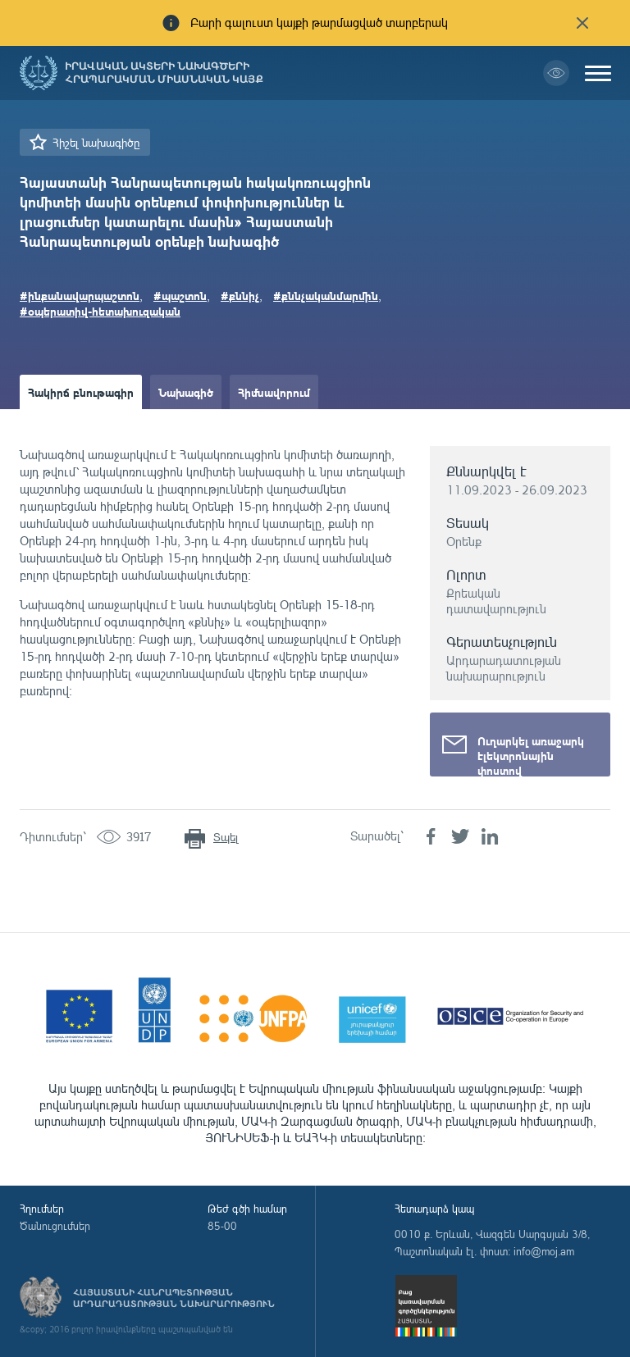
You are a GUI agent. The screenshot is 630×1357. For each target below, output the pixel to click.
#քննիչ (240, 295)
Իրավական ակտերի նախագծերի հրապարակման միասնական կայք (164, 73)
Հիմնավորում (274, 392)
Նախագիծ (185, 392)
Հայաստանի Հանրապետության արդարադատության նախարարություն (174, 1297)
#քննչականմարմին (325, 295)
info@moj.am (544, 1251)
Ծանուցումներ (55, 1225)
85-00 (222, 1225)
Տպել (226, 837)
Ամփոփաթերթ (67, 426)
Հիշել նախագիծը (95, 142)
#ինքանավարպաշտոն (79, 295)
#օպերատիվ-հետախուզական (100, 310)
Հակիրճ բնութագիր (81, 392)
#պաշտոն (180, 295)
